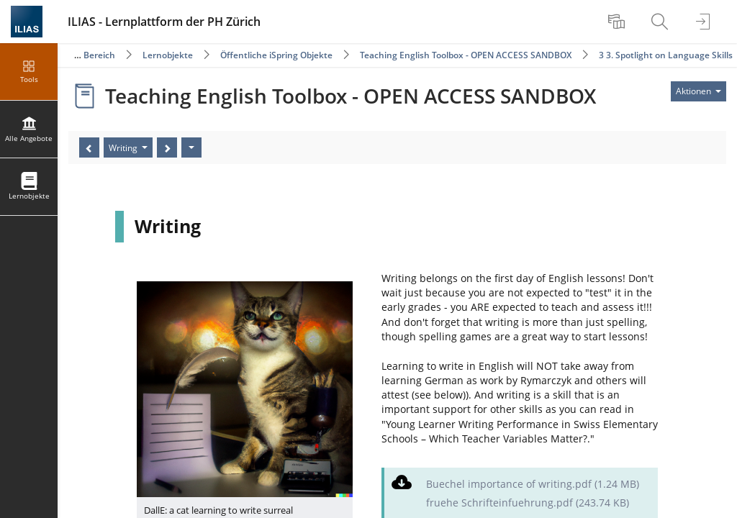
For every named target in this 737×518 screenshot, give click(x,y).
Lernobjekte (168, 55)
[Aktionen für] (698, 91)
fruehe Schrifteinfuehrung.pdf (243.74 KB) (527, 502)
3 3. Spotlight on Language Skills (666, 55)
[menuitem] (618, 21)
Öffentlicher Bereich (73, 55)
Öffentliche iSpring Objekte (276, 55)
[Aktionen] (191, 147)
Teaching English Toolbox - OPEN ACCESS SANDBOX (465, 55)
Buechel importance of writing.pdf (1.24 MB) (532, 484)
